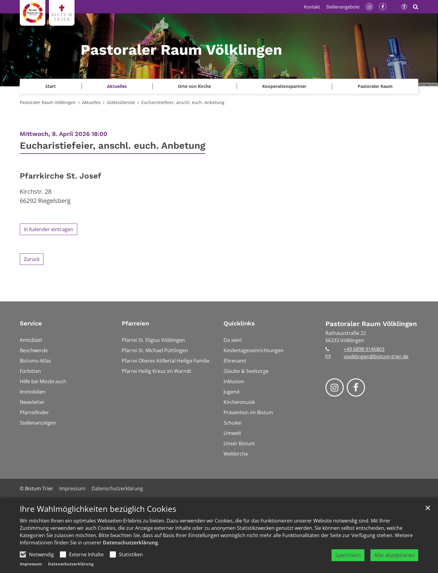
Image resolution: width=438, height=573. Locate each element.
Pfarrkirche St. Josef (60, 175)
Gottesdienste (121, 102)
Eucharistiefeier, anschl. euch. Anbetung (182, 102)
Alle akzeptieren (394, 555)
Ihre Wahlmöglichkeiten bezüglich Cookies (98, 509)
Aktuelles (91, 102)
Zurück (32, 259)
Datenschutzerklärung (130, 542)
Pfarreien (135, 323)
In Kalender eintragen (48, 229)
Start (50, 86)
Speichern (348, 555)
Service (31, 323)
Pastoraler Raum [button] (375, 86)
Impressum (31, 564)
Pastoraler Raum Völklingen (48, 102)
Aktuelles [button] (117, 86)
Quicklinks (239, 323)
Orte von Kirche (194, 86)
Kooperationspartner (284, 86)
